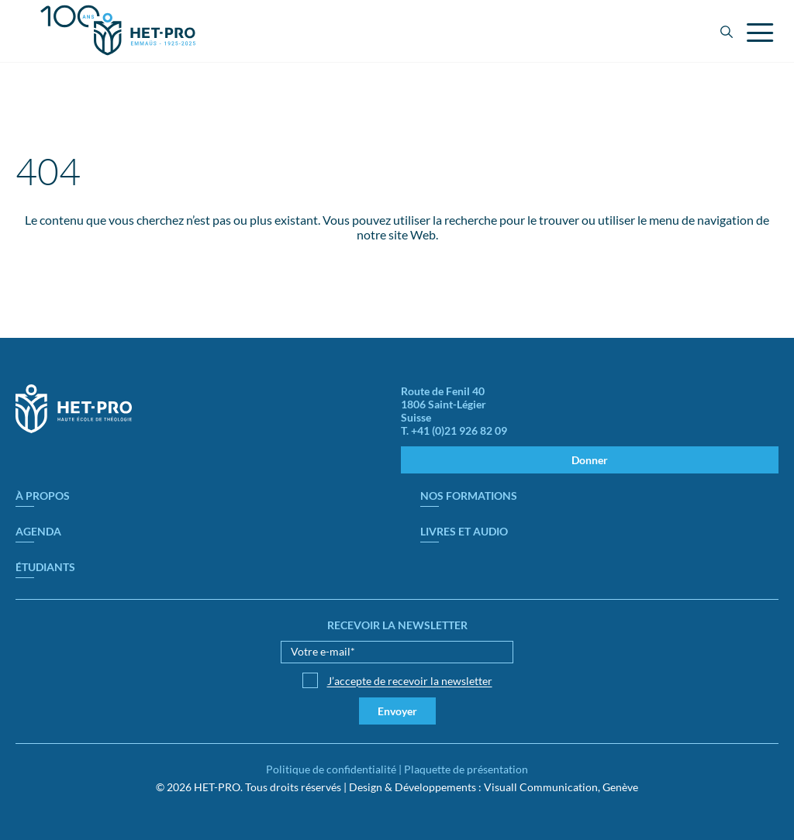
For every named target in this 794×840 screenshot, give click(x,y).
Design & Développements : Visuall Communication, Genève (493, 787)
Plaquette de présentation (466, 769)
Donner (589, 459)
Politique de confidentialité (331, 769)
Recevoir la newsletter (397, 625)
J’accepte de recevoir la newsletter (409, 680)
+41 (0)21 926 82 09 (459, 430)
